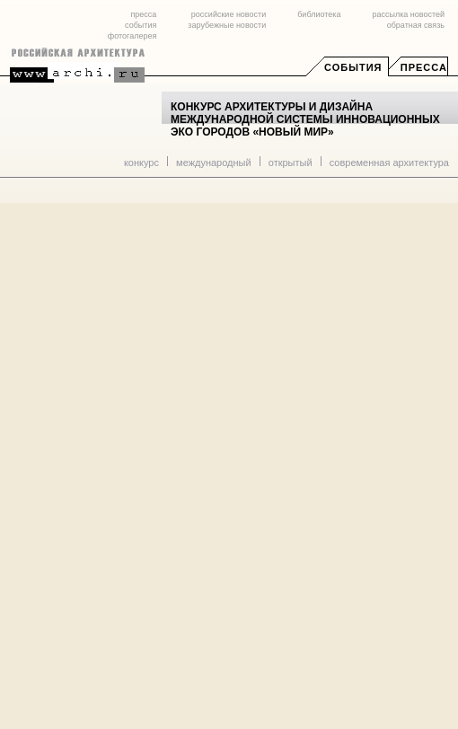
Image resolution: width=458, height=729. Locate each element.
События (353, 67)
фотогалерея (132, 35)
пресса (143, 14)
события (140, 25)
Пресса (424, 67)
